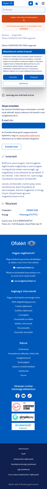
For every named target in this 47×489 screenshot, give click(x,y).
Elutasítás (13, 77)
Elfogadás (34, 77)
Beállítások (23, 83)
